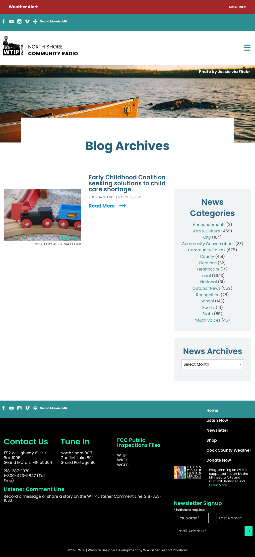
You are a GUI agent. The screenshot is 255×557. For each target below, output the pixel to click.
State (207, 314)
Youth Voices (207, 320)
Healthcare (208, 269)
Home (212, 410)
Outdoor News (206, 288)
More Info (237, 7)
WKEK (122, 460)
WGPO (123, 465)
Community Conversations (208, 244)
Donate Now (218, 460)
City (207, 237)
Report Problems (174, 550)
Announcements (209, 224)
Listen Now (217, 420)
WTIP (122, 455)
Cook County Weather (228, 450)
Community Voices (206, 250)
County (207, 256)
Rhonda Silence (102, 197)
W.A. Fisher (151, 550)
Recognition (208, 295)
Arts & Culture (206, 231)
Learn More (220, 485)
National (208, 282)
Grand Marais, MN (53, 21)
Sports (208, 307)
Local (205, 275)
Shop (211, 440)
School (207, 301)
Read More (108, 206)
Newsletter (217, 430)
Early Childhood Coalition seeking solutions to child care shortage (127, 184)
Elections (208, 263)
